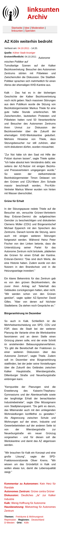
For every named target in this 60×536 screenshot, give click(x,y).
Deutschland (37, 519)
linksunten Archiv (43, 13)
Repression (10, 519)
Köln (26, 522)
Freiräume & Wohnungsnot (29, 516)
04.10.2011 (23, 48)
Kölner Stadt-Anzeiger (24, 52)
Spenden (30, 30)
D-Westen (9, 522)
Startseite (16, 27)
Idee (26, 27)
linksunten (17, 30)
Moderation (37, 27)
